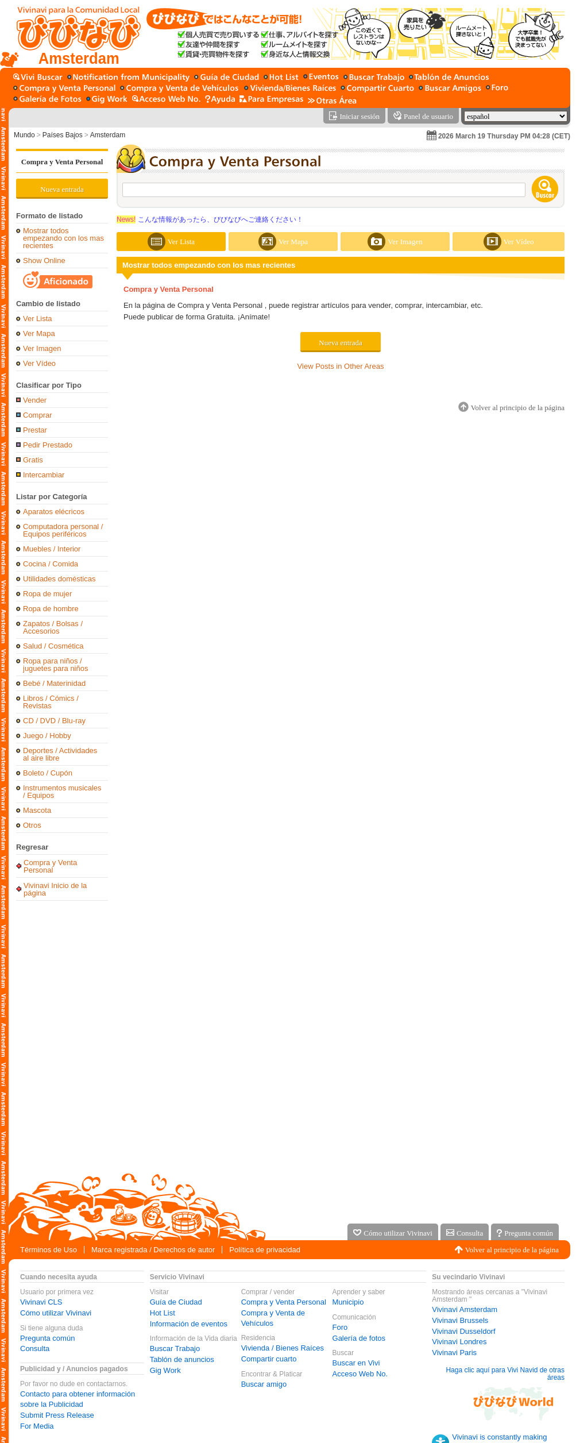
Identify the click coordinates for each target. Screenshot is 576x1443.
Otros (32, 825)
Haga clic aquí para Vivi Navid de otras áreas (505, 1374)
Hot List (162, 1313)
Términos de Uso (48, 1249)
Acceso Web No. (360, 1373)
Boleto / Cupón (47, 773)
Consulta (34, 1348)
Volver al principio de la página (512, 1249)
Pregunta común (47, 1338)
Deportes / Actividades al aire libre (60, 754)
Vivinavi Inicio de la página (55, 889)
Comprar (37, 415)
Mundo (24, 135)
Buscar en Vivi (356, 1363)
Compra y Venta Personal (62, 161)
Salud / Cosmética (53, 646)
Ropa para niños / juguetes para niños (55, 664)
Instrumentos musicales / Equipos (62, 791)
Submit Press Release (57, 1415)
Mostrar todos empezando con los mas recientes (63, 238)
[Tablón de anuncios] (449, 78)
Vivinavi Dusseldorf (463, 1331)
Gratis (33, 460)
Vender (35, 400)
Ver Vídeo (39, 363)
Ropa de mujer (47, 593)
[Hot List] (281, 78)
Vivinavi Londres (459, 1341)
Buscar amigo (264, 1384)
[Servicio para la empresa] (271, 99)
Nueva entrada (61, 189)
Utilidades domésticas (59, 578)
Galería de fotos (359, 1338)
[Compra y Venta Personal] (64, 88)
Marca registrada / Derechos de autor (153, 1249)
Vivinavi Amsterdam (464, 1309)
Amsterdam (107, 135)
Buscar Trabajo (175, 1348)
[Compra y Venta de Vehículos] (179, 88)
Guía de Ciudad (176, 1302)
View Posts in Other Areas (340, 366)
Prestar (35, 430)
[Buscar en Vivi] (38, 78)
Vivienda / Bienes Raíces (282, 1348)
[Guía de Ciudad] (226, 78)
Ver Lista (37, 318)
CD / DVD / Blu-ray (54, 720)
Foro (340, 1327)
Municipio (348, 1302)
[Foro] (497, 88)
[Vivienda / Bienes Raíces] (290, 88)
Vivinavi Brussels (460, 1320)
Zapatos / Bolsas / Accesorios (53, 627)
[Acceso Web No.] (166, 99)
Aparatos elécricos (53, 511)
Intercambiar (43, 475)
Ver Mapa (39, 333)
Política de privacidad (264, 1249)
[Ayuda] (220, 99)
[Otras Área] (332, 99)
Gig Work (165, 1370)
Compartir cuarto (269, 1359)
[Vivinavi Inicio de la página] (73, 34)
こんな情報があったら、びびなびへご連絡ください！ (210, 219)
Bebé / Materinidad (54, 683)
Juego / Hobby (47, 735)
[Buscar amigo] (450, 88)
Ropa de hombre (51, 608)
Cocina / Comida (50, 564)
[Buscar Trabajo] (373, 78)
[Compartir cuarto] (377, 88)
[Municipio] (128, 78)
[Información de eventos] (321, 78)
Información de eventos (188, 1323)
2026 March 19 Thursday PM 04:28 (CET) (504, 136)
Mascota (37, 810)
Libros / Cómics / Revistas (51, 702)
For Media (37, 1426)
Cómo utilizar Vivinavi (55, 1313)
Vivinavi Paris (454, 1352)
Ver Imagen (42, 348)
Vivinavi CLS (41, 1302)
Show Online (44, 260)
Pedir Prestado (47, 445)
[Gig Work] (106, 99)
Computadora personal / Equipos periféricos (63, 530)
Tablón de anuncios (182, 1359)
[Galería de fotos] (47, 99)
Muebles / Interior (51, 549)
